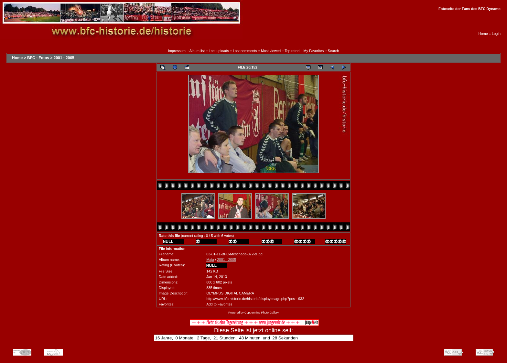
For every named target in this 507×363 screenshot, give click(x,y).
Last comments (245, 51)
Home (483, 34)
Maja (210, 260)
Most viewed (271, 51)
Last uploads (219, 51)
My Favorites (313, 51)
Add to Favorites (219, 304)
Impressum (177, 51)
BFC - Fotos (38, 58)
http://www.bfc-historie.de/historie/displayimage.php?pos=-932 (255, 299)
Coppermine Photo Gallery (261, 312)
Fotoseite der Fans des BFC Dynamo (469, 9)
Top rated (292, 51)
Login (496, 34)
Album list (197, 51)
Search (333, 51)
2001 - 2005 (64, 58)
